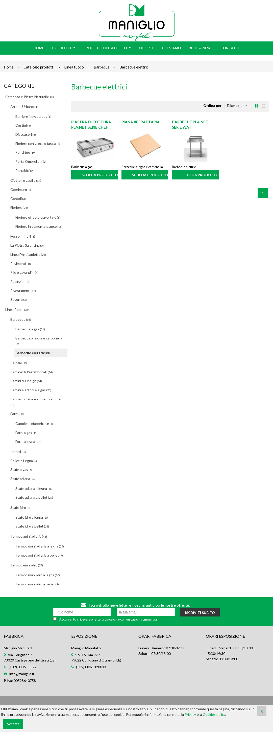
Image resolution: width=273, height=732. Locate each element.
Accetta (13, 724)
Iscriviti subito (200, 612)
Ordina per (212, 105)
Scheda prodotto (100, 175)
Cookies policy (214, 714)
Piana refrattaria (140, 122)
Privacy (190, 714)
